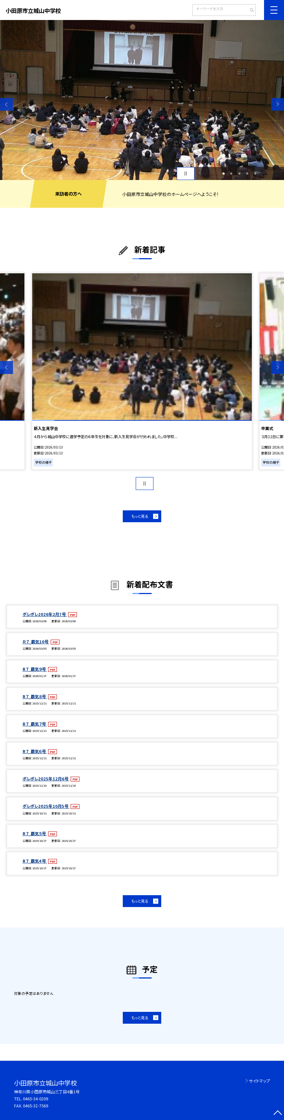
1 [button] (223, 173)
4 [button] (247, 173)
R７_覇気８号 (35, 696)
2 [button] (231, 173)
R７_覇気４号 (35, 861)
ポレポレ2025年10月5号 (46, 806)
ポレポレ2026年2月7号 (45, 614)
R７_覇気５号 (35, 833)
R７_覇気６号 (35, 751)
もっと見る (139, 516)
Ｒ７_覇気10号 (36, 641)
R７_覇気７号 (35, 724)
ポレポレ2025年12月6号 (46, 778)
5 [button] (255, 173)
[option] (142, 100)
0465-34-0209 (35, 1098)
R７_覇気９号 (35, 669)
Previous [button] (6, 104)
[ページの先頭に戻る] (277, 1113)
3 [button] (239, 173)
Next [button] (277, 104)
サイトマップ (259, 1081)
